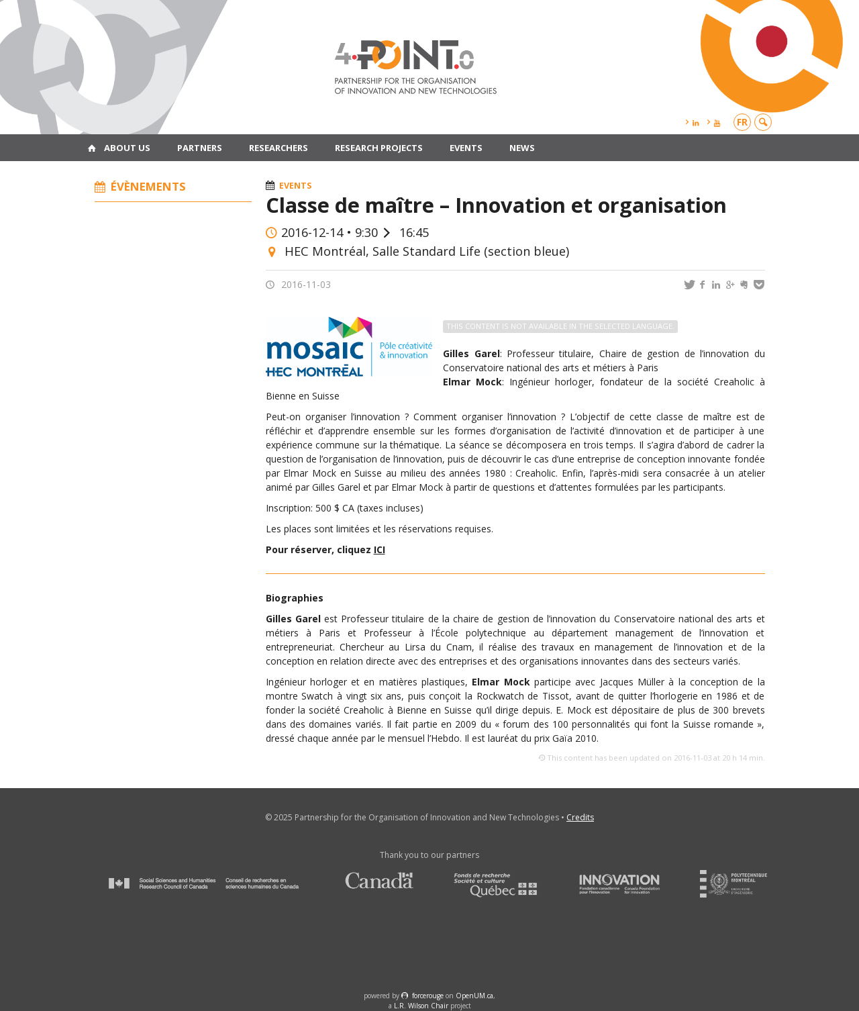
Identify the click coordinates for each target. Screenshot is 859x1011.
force (428, 995)
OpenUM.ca (474, 995)
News (522, 148)
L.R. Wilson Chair (421, 1005)
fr (742, 121)
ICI (379, 549)
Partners (199, 148)
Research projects (379, 148)
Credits (580, 817)
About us (127, 148)
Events (466, 148)
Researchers (278, 148)
